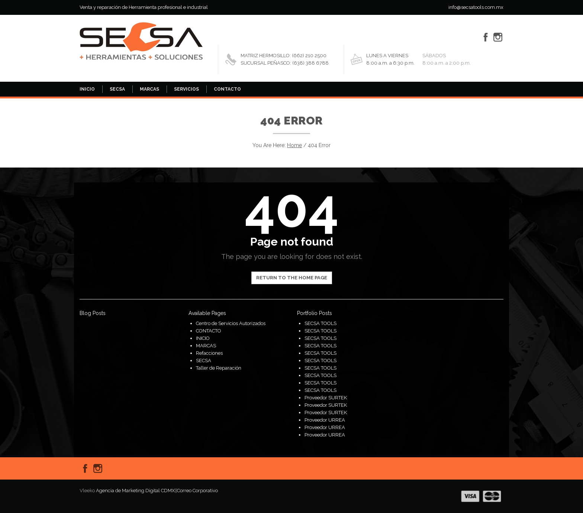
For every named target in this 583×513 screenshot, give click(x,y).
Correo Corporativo (197, 490)
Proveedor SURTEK (326, 397)
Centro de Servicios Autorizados (230, 323)
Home (294, 145)
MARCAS (149, 89)
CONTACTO (227, 89)
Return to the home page (291, 277)
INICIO (87, 89)
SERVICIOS (186, 89)
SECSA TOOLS (320, 323)
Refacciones (209, 353)
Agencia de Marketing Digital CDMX (135, 490)
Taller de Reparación (218, 368)
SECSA (117, 89)
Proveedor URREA (325, 420)
